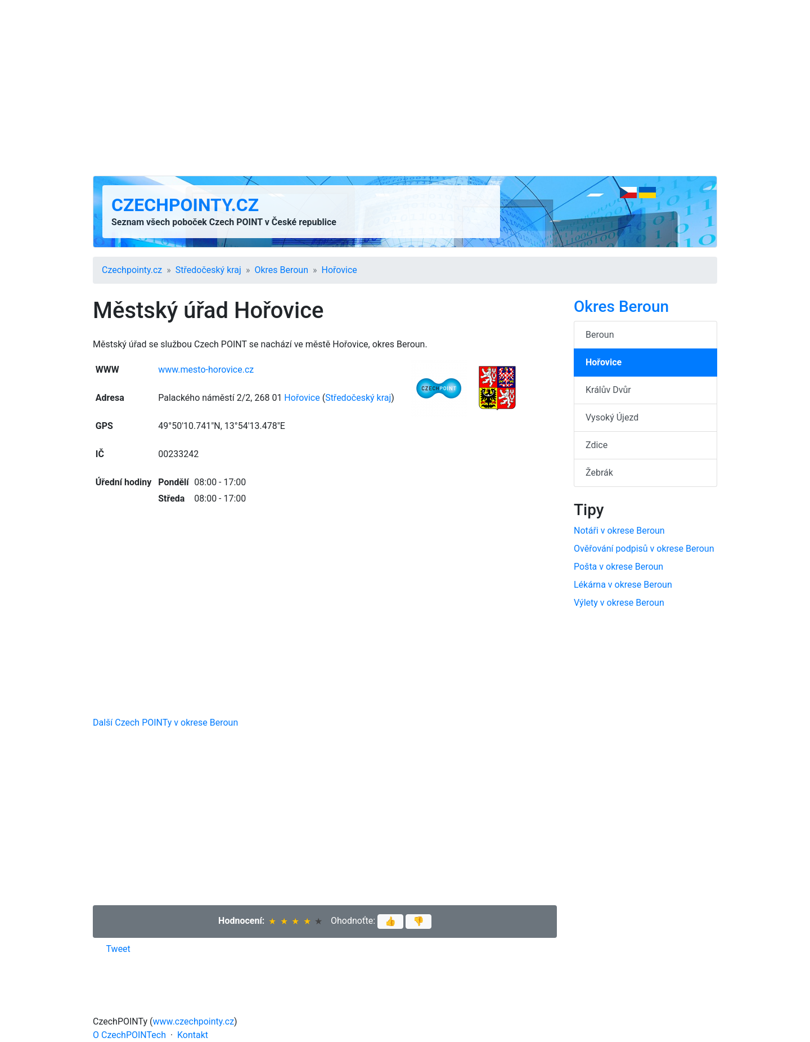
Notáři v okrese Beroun (619, 530)
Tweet (118, 948)
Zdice (597, 445)
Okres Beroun (281, 270)
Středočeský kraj (208, 270)
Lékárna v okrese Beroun (623, 584)
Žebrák (599, 472)
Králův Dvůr (608, 389)
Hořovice (339, 270)
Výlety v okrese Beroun (619, 602)
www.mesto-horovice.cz (206, 369)
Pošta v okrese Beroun (618, 566)
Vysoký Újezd (612, 417)
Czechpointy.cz (185, 205)
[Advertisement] (405, 88)
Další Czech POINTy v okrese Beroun (165, 722)
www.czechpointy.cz (194, 1021)
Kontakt (192, 1035)
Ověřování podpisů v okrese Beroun (644, 548)
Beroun (600, 334)
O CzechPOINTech (129, 1035)
